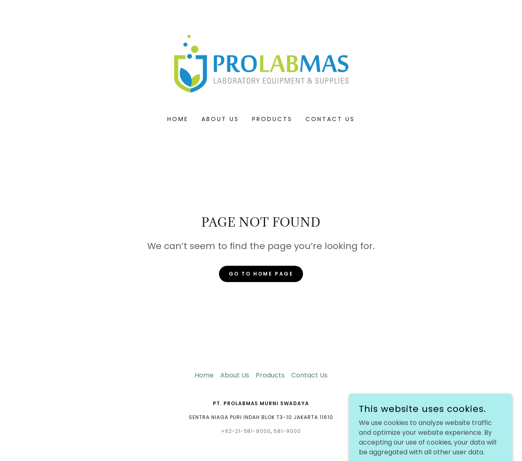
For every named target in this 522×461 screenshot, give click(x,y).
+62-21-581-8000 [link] (246, 431)
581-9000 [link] (287, 431)
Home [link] (177, 119)
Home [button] (204, 375)
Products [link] (272, 119)
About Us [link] (220, 119)
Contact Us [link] (330, 119)
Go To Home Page (261, 273)
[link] (261, 63)
